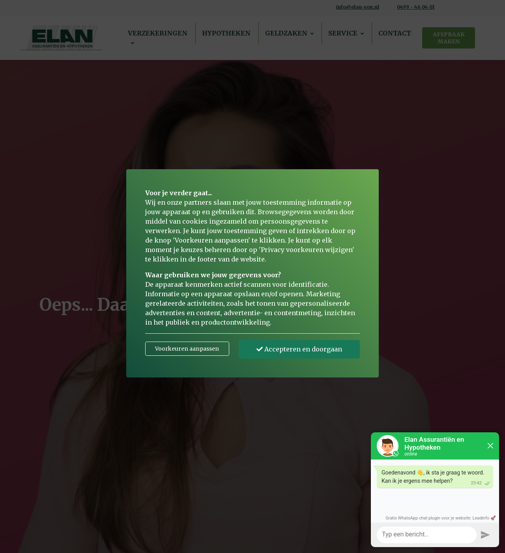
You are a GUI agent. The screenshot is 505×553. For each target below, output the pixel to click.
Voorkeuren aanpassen (187, 348)
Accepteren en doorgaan (299, 349)
